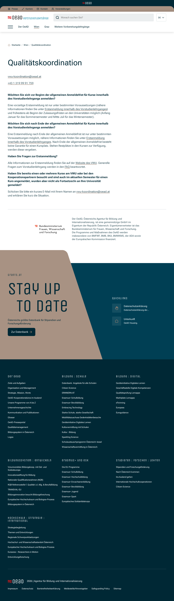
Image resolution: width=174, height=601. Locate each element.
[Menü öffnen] (10, 26)
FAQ (67, 166)
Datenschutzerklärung (135, 306)
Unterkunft (131, 319)
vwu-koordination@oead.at (24, 76)
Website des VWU (86, 163)
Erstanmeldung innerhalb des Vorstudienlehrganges (76, 109)
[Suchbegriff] (103, 17)
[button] (161, 17)
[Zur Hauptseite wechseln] (87, 3)
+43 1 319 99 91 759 (21, 83)
